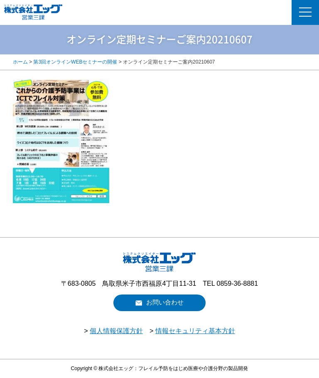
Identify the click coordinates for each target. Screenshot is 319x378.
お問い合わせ (165, 302)
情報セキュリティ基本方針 (195, 330)
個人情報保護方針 (116, 330)
